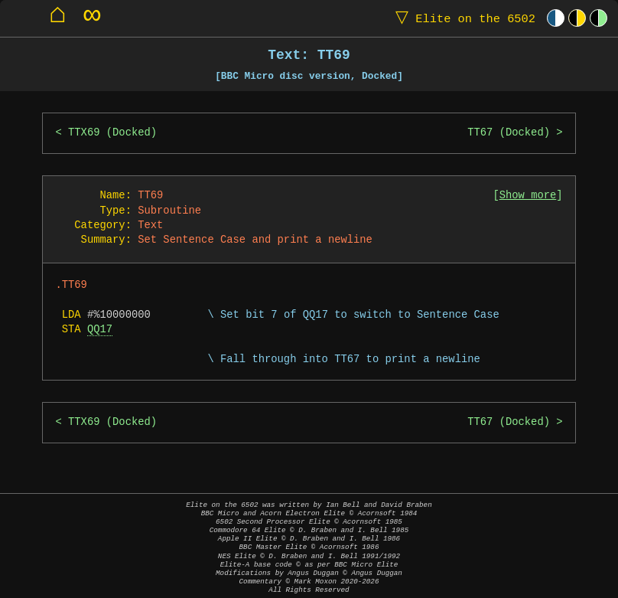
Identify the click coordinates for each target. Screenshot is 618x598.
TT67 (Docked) (508, 133)
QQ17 (99, 329)
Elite (462, 18)
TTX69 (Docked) (112, 133)
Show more (528, 195)
